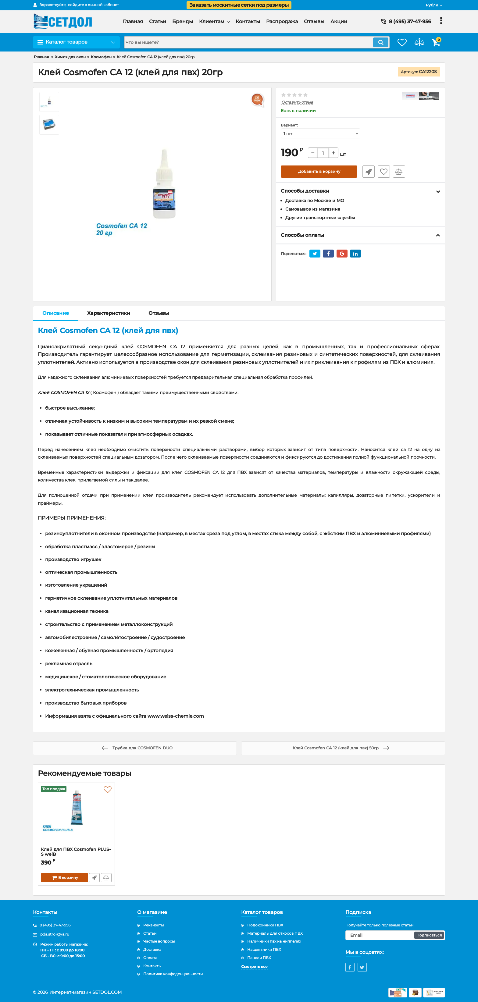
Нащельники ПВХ (264, 949)
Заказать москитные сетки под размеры (239, 5)
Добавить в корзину (319, 172)
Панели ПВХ (259, 957)
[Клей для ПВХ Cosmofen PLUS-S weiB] (76, 816)
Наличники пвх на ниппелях (274, 941)
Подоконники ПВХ (265, 925)
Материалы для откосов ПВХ (275, 933)
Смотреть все (254, 966)
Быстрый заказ (366, 172)
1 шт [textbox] (288, 134)
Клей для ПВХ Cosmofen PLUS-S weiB (76, 855)
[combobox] (321, 134)
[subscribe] (395, 935)
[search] (250, 42)
